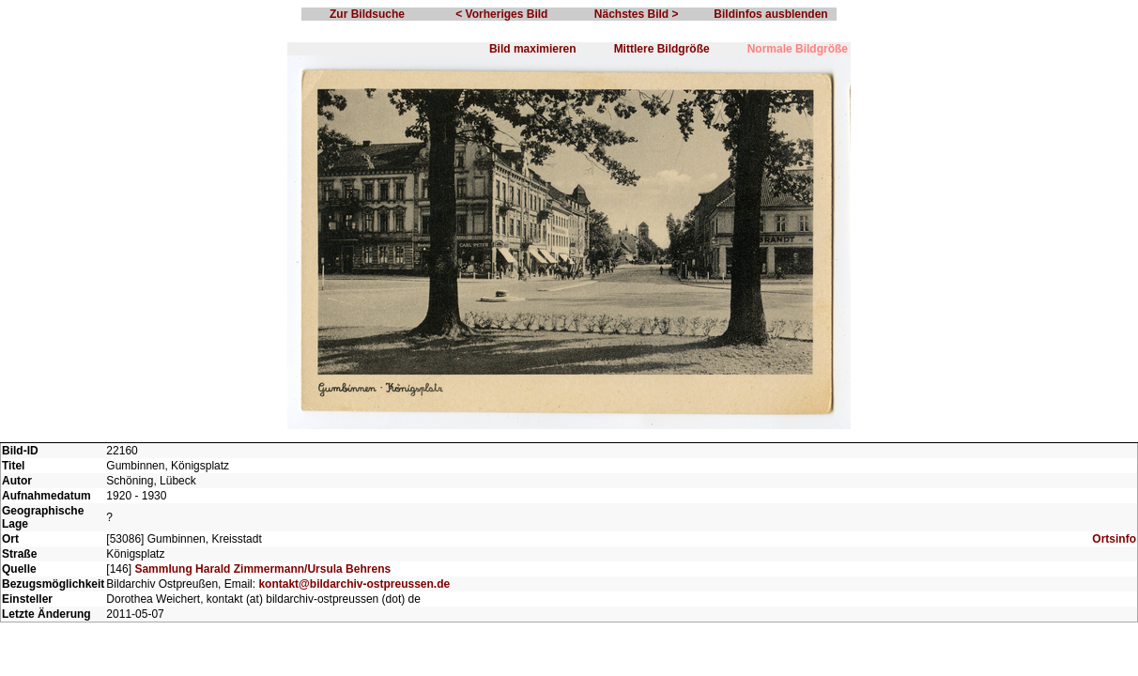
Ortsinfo (1114, 538)
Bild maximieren (533, 48)
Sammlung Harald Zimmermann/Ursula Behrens (262, 569)
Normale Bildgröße (797, 48)
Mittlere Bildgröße (662, 48)
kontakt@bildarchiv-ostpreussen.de (354, 584)
